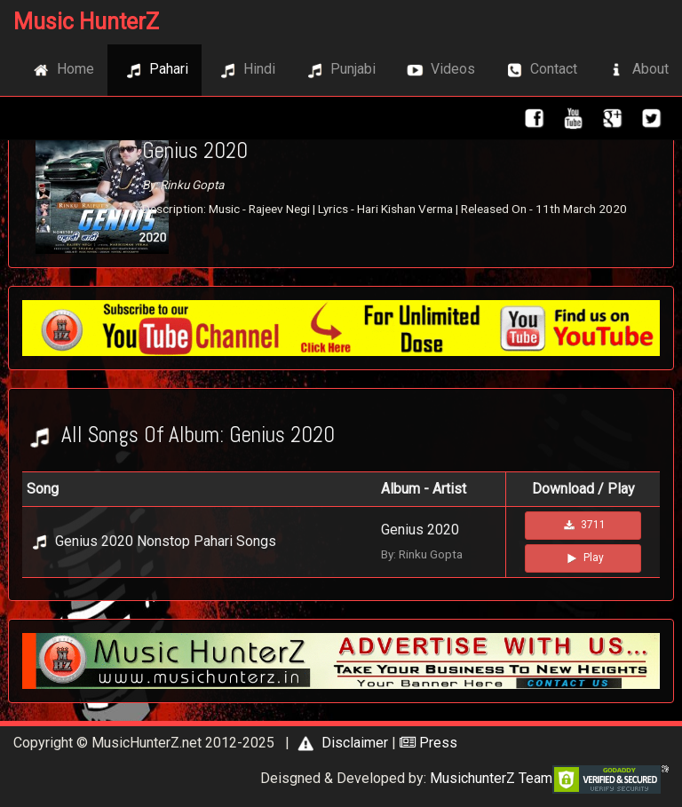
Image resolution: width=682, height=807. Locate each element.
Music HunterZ (86, 22)
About (636, 70)
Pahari (154, 70)
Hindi (245, 70)
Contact (539, 70)
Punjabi (339, 70)
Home (61, 70)
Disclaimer (340, 742)
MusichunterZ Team (491, 778)
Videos (438, 70)
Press (428, 742)
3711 (583, 525)
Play (583, 558)
